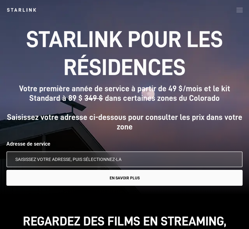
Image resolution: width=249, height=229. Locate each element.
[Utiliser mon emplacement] (233, 159)
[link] (21, 10)
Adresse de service (28, 144)
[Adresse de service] (124, 159)
